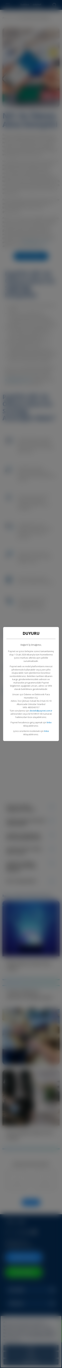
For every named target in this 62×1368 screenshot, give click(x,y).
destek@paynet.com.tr (41, 710)
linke (49, 722)
